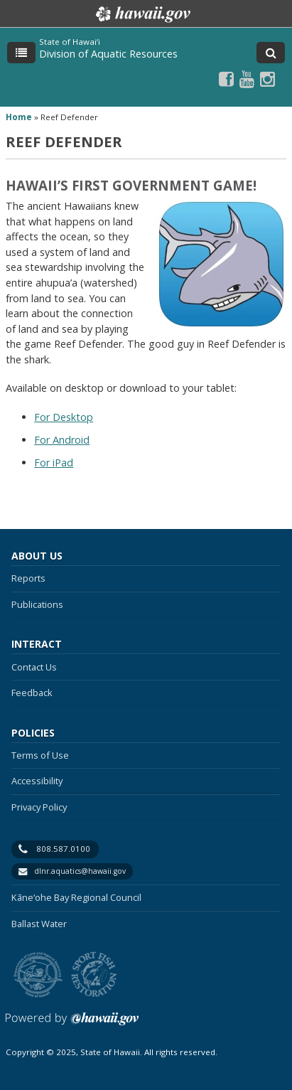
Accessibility (37, 780)
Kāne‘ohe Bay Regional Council (76, 897)
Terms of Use (40, 755)
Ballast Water (39, 923)
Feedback (32, 692)
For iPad (53, 462)
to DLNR (38, 975)
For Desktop (63, 417)
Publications (37, 604)
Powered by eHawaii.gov (72, 1024)
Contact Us (34, 667)
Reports (28, 578)
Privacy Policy (39, 807)
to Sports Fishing (94, 975)
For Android (62, 440)
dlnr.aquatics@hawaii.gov (80, 871)
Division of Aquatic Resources (108, 53)
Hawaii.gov (141, 14)
